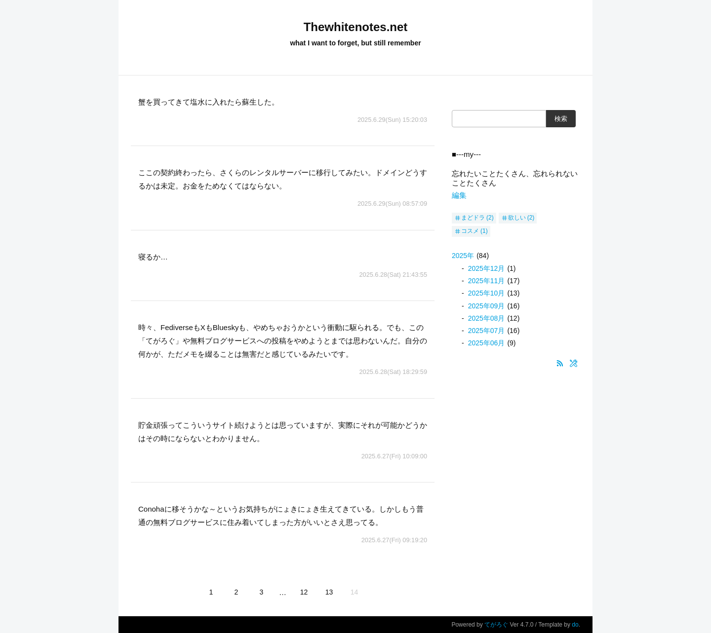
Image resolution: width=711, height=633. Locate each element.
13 (329, 592)
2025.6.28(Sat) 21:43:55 (393, 274)
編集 (459, 195)
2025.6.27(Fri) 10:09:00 (394, 456)
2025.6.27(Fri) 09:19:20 (394, 540)
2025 (463, 256)
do (575, 624)
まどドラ (473, 217)
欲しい (517, 217)
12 (304, 592)
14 (354, 592)
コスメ (470, 230)
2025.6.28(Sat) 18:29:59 (393, 371)
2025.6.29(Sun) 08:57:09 (392, 203)
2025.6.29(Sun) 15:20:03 (392, 119)
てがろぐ (496, 624)
